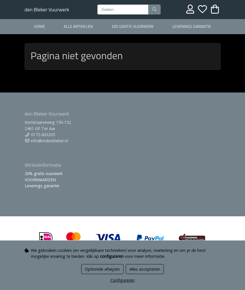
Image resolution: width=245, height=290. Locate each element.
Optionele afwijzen (102, 269)
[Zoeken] (122, 10)
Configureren (122, 280)
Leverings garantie (191, 26)
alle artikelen (78, 26)
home (39, 26)
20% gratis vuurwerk (133, 26)
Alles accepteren (144, 269)
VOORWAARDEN (40, 179)
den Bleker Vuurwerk (47, 9)
